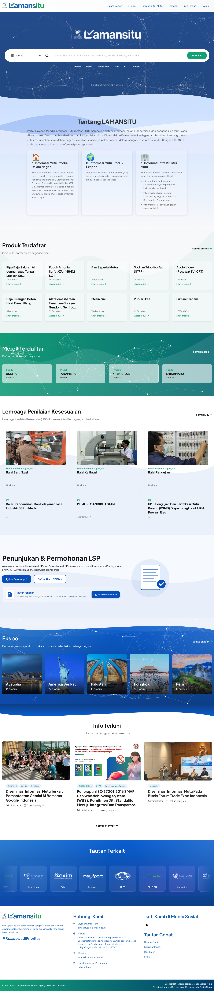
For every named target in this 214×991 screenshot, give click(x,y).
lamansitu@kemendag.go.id (92, 927)
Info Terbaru (190, 5)
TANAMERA (67, 373)
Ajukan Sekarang (16, 579)
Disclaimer (149, 951)
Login (147, 956)
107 (7, 500)
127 (149, 500)
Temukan (197, 55)
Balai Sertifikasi (17, 472)
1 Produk (10, 369)
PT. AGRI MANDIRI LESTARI (96, 504)
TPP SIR (136, 66)
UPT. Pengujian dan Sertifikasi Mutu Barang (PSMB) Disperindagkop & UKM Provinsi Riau (176, 508)
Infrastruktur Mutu (152, 5)
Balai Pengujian (159, 472)
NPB (116, 66)
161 (78, 500)
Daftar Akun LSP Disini (50, 579)
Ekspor (132, 5)
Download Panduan (106, 594)
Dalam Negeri (114, 5)
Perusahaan (103, 66)
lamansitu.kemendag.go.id (91, 957)
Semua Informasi (107, 825)
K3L (126, 66)
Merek (89, 66)
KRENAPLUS (121, 373)
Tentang (173, 5)
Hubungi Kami (84, 967)
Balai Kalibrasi (87, 472)
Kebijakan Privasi (152, 946)
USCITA (11, 373)
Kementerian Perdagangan (19, 468)
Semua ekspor (202, 641)
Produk (77, 66)
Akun (206, 5)
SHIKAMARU (175, 373)
